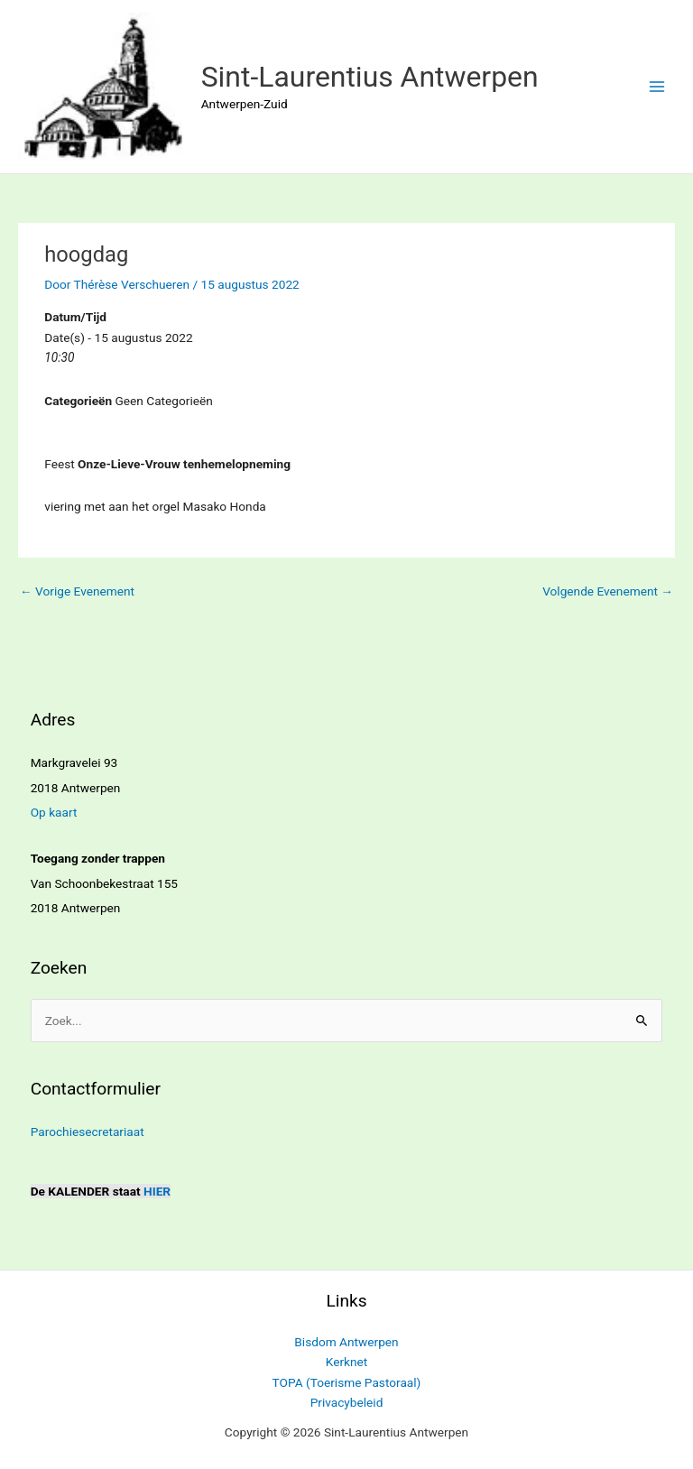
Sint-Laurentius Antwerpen (370, 77)
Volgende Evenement (607, 591)
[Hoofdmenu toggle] (657, 87)
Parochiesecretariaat (87, 1131)
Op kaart (54, 812)
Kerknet (347, 1361)
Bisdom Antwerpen (346, 1342)
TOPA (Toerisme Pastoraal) (347, 1382)
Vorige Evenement (77, 591)
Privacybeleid (346, 1402)
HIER (157, 1191)
